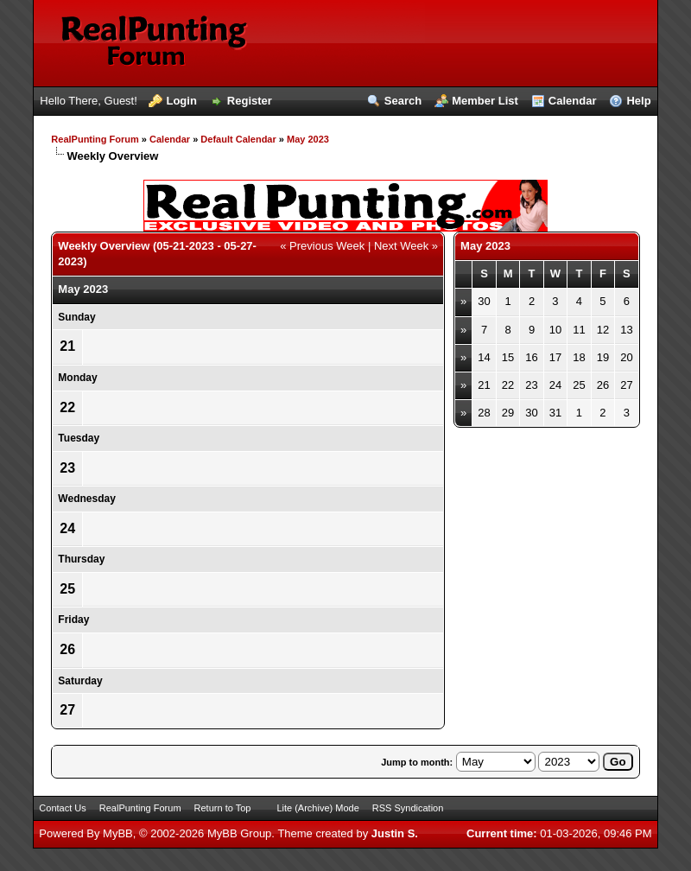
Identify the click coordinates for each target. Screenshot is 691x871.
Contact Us (62, 808)
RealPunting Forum (94, 139)
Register (249, 100)
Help (638, 100)
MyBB (118, 833)
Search (403, 100)
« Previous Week (322, 245)
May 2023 (308, 139)
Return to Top (222, 808)
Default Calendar (238, 139)
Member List (485, 100)
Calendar (572, 100)
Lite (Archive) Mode (317, 808)
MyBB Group (239, 833)
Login (181, 100)
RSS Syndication (408, 808)
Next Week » (406, 245)
